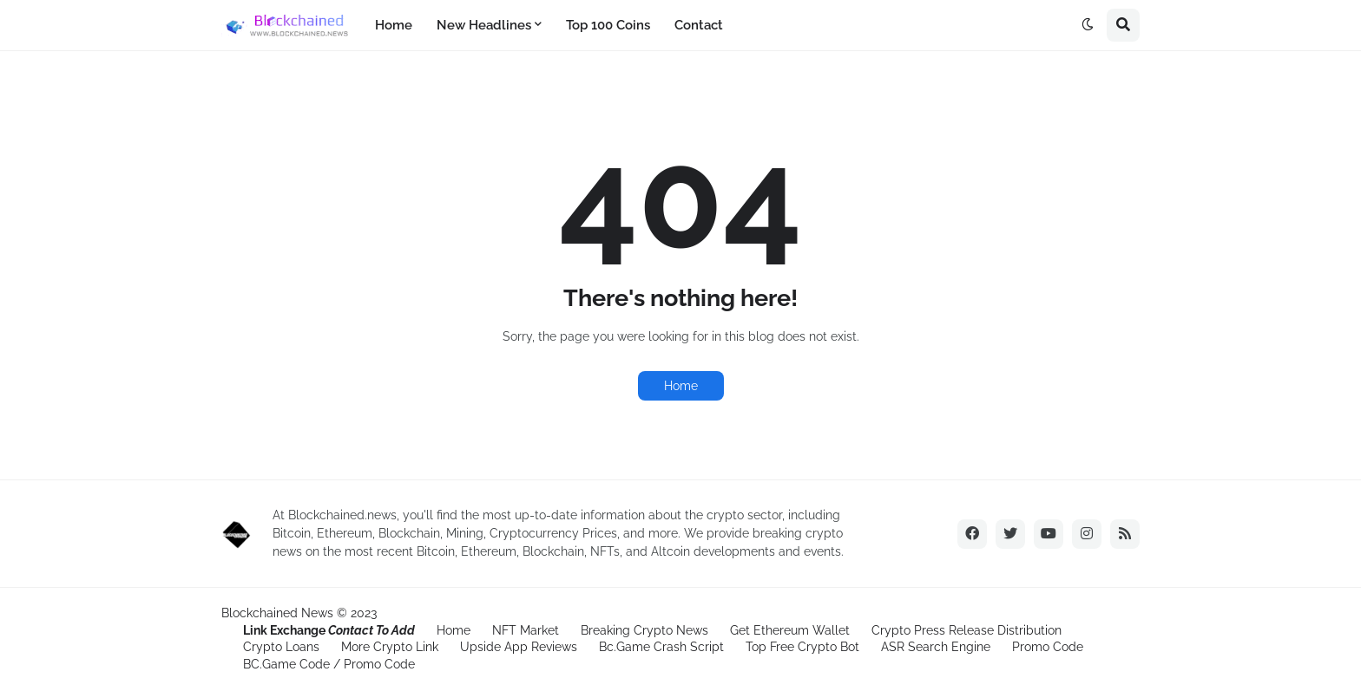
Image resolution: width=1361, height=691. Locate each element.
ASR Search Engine (935, 647)
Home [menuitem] (393, 25)
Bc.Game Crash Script (661, 647)
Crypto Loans (281, 647)
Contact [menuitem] (698, 25)
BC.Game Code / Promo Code (329, 664)
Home (681, 386)
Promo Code (1047, 647)
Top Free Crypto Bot (802, 647)
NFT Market (525, 630)
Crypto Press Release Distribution (966, 630)
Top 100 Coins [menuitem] (608, 25)
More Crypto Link (389, 647)
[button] (1087, 25)
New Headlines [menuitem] (484, 25)
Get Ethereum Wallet (790, 630)
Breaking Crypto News (644, 630)
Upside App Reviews (518, 647)
